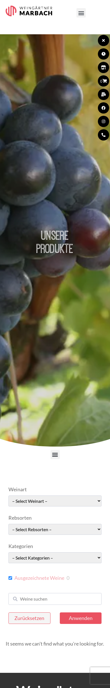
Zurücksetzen (29, 618)
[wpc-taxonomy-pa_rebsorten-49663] (55, 529)
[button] (81, 12)
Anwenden (81, 618)
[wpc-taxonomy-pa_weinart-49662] (55, 500)
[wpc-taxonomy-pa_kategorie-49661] (55, 557)
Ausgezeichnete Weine (39, 578)
